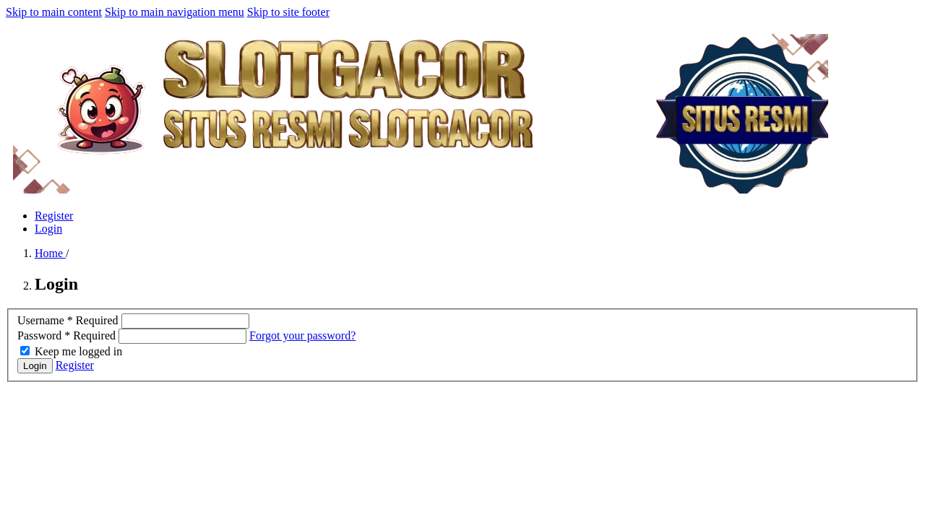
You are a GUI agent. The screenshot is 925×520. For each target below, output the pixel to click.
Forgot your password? (302, 335)
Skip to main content (54, 12)
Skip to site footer (288, 12)
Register (54, 215)
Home (50, 253)
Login (48, 228)
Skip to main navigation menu (174, 12)
